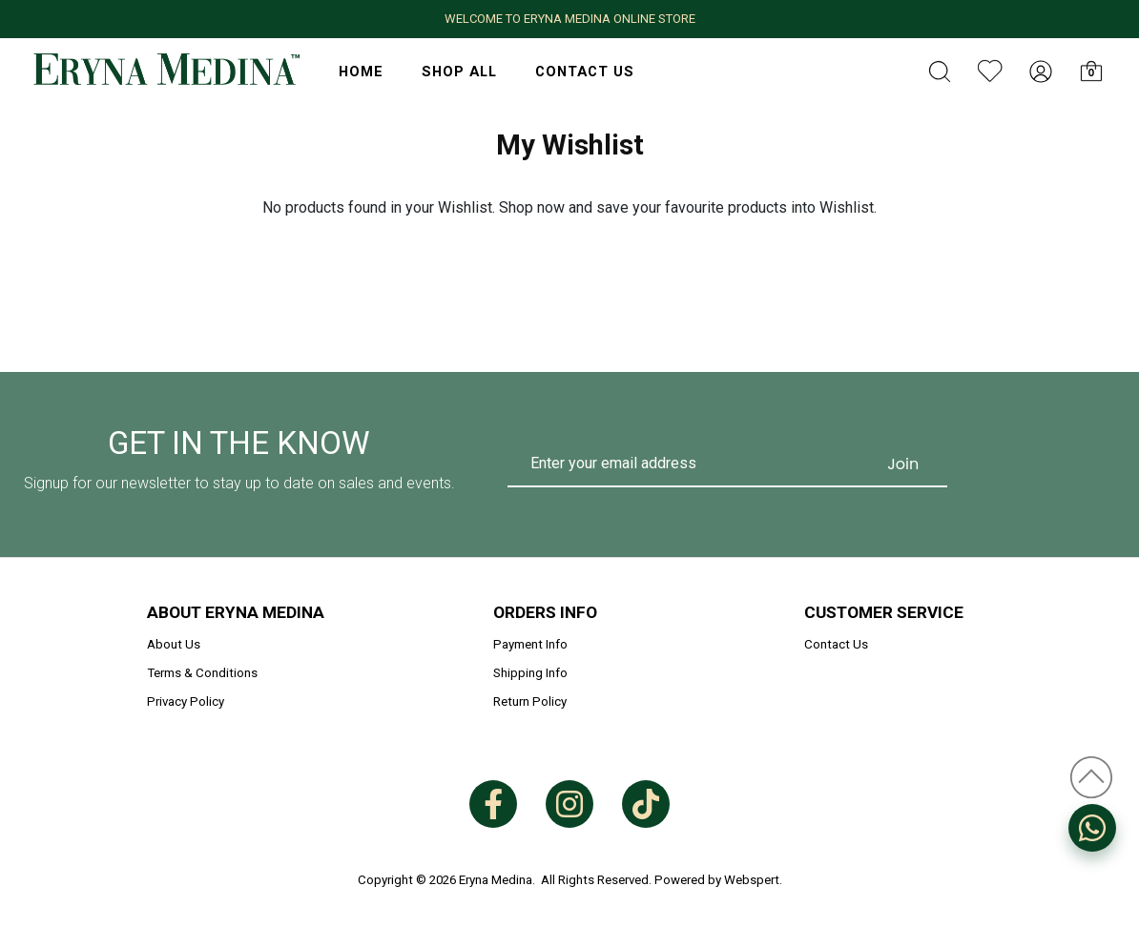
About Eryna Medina (235, 612)
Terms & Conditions (202, 673)
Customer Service (883, 612)
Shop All (459, 71)
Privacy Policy (185, 701)
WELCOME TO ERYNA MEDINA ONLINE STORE (570, 18)
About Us (173, 644)
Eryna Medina (495, 880)
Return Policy (530, 701)
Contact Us (584, 71)
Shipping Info (530, 673)
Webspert (751, 880)
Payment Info (530, 644)
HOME (361, 71)
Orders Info (545, 612)
